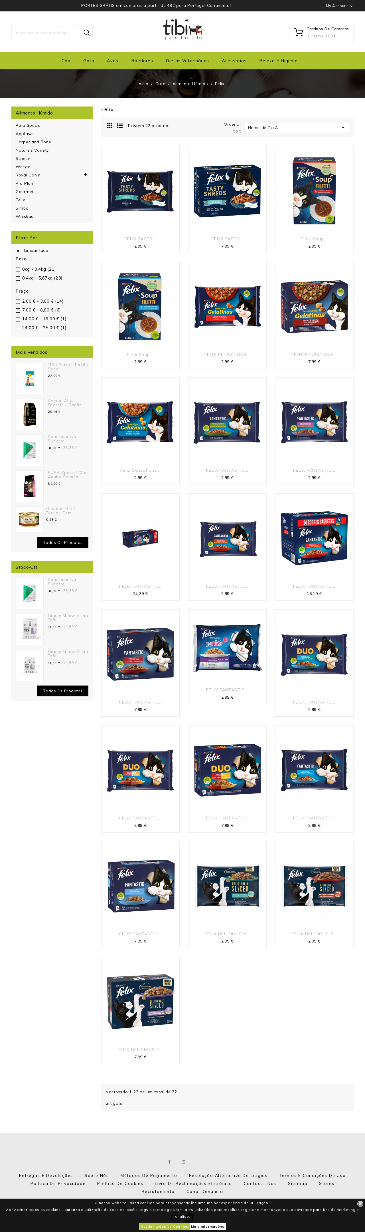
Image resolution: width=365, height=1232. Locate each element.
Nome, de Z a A (297, 127)
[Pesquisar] (52, 32)
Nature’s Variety (32, 150)
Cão (66, 60)
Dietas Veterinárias (187, 60)
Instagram (184, 1162)
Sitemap (298, 1183)
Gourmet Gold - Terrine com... (62, 510)
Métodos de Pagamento (149, 1175)
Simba (22, 208)
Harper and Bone (33, 141)
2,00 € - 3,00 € (43, 301)
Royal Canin (28, 175)
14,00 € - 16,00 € (44, 318)
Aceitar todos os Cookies (164, 1226)
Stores (326, 1183)
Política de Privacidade (58, 1183)
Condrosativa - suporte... (64, 438)
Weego (23, 166)
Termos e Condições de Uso (312, 1175)
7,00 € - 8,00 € (41, 310)
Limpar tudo (32, 250)
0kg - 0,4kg (39, 269)
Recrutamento (158, 1191)
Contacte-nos (260, 1183)
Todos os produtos (63, 542)
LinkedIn (198, 1162)
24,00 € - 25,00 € (44, 327)
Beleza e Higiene (278, 60)
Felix (20, 199)
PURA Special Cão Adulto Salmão (67, 474)
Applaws (25, 133)
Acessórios (234, 60)
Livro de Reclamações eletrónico (193, 1183)
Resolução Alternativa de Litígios (228, 1175)
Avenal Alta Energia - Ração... (67, 402)
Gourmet (25, 191)
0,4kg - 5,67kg (42, 278)
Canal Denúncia (204, 1191)
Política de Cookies (120, 1183)
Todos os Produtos (63, 691)
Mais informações (207, 1226)
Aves (112, 60)
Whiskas (24, 216)
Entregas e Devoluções (46, 1175)
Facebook (170, 1162)
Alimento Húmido (34, 113)
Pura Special (29, 125)
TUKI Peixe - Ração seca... (68, 366)
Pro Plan (24, 183)
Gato (88, 60)
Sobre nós (97, 1175)
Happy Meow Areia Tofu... (68, 617)
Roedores (142, 60)
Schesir (23, 158)
